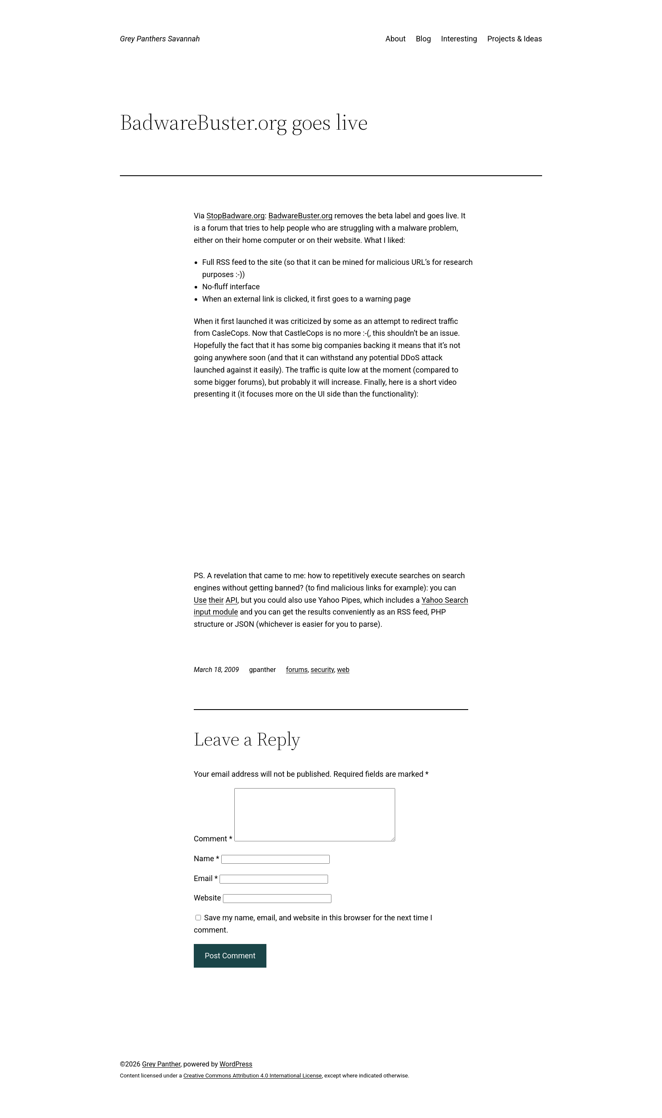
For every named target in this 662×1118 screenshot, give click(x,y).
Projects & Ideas (514, 38)
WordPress (236, 1074)
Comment (213, 848)
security (322, 670)
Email (206, 888)
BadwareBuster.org (301, 215)
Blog (423, 38)
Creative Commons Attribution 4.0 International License (252, 1086)
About (395, 38)
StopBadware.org (235, 215)
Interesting (459, 38)
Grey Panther (161, 1074)
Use (200, 600)
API (231, 600)
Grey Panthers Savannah (160, 38)
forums (296, 670)
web (343, 670)
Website (207, 907)
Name (206, 868)
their (216, 600)
